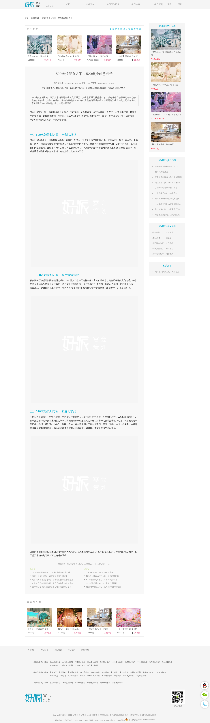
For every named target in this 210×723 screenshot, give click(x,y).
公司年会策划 (141, 676)
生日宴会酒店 (158, 248)
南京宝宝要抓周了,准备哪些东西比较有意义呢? (174, 215)
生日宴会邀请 (158, 243)
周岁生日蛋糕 (73, 676)
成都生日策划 (55, 665)
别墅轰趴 (169, 254)
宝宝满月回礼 (73, 672)
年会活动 (105, 672)
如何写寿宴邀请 (161, 172)
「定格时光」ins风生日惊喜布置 (164, 85)
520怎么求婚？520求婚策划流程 (99, 572)
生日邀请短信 (107, 676)
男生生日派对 (148, 672)
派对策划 (35, 18)
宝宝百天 (53, 672)
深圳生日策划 (154, 662)
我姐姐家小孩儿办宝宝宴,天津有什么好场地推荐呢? (176, 209)
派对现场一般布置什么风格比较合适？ (171, 199)
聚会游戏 (62, 672)
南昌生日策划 (130, 662)
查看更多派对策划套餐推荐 (126, 29)
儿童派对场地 (160, 672)
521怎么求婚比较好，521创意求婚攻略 (102, 576)
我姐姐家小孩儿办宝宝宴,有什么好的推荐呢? (173, 182)
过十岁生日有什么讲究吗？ (166, 193)
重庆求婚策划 (92, 683)
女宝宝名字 (54, 676)
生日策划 (158, 4)
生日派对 (156, 238)
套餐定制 (90, 4)
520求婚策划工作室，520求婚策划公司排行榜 (51, 572)
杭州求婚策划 (105, 683)
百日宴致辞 (84, 672)
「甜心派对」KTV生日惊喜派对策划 (166, 114)
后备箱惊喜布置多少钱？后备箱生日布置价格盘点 (52, 580)
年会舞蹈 (117, 676)
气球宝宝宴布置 (93, 676)
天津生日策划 (80, 662)
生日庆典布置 (128, 676)
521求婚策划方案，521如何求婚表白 (101, 580)
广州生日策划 (142, 662)
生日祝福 (169, 243)
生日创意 (114, 672)
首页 (67, 4)
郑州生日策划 (105, 662)
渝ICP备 (115, 720)
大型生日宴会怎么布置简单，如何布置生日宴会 (51, 587)
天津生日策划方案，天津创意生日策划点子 (172, 272)
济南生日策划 (117, 662)
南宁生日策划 (92, 665)
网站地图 (85, 650)
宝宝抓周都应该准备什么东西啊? (168, 177)
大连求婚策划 (117, 683)
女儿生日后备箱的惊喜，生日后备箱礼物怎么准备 (52, 583)
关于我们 (31, 650)
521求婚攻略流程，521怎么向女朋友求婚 (103, 587)
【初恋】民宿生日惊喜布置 (162, 144)
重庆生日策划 (92, 662)
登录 (180, 4)
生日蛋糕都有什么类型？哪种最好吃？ (171, 204)
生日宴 (82, 676)
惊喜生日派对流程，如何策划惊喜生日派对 (50, 576)
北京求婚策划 (55, 683)
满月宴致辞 (95, 672)
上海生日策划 (67, 662)
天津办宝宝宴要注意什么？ (166, 188)
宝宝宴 (168, 238)
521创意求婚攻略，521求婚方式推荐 (101, 583)
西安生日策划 (80, 665)
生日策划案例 (113, 4)
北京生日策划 (55, 662)
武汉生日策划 (67, 665)
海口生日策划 (167, 662)
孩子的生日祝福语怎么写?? (166, 166)
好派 (108, 116)
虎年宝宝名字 (158, 254)
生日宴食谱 (124, 672)
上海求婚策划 (67, 683)
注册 (169, 4)
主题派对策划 (135, 672)
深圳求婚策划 (80, 683)
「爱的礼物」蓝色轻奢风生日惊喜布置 (166, 53)
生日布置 (136, 4)
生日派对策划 (90, 715)
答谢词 (63, 676)
